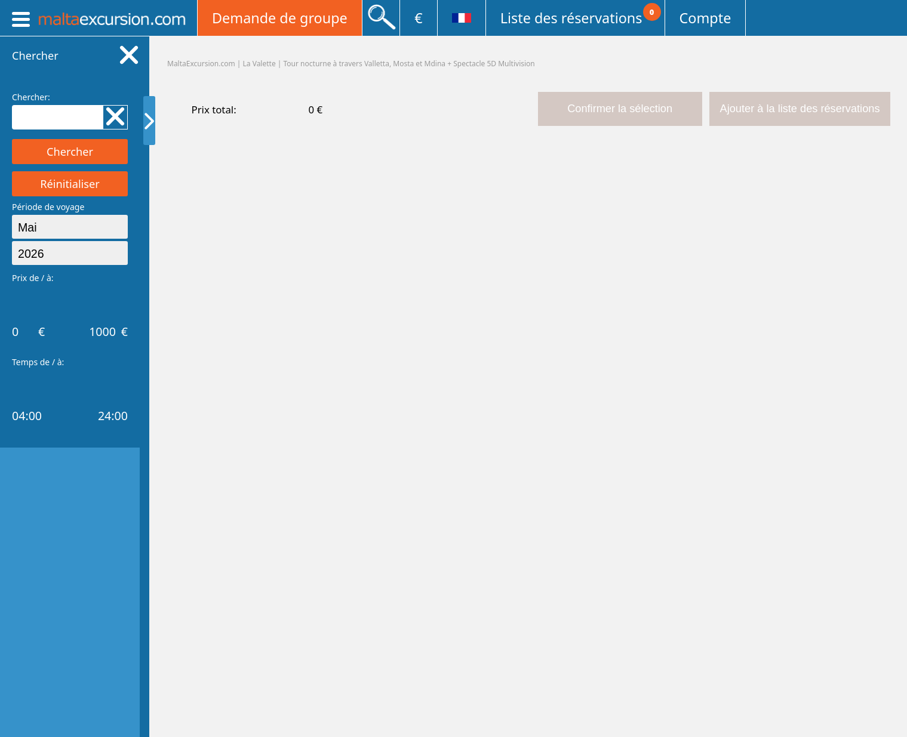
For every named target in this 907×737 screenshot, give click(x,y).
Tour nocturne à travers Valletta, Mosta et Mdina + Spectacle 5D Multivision (409, 63)
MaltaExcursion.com (201, 63)
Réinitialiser (70, 184)
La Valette (259, 63)
